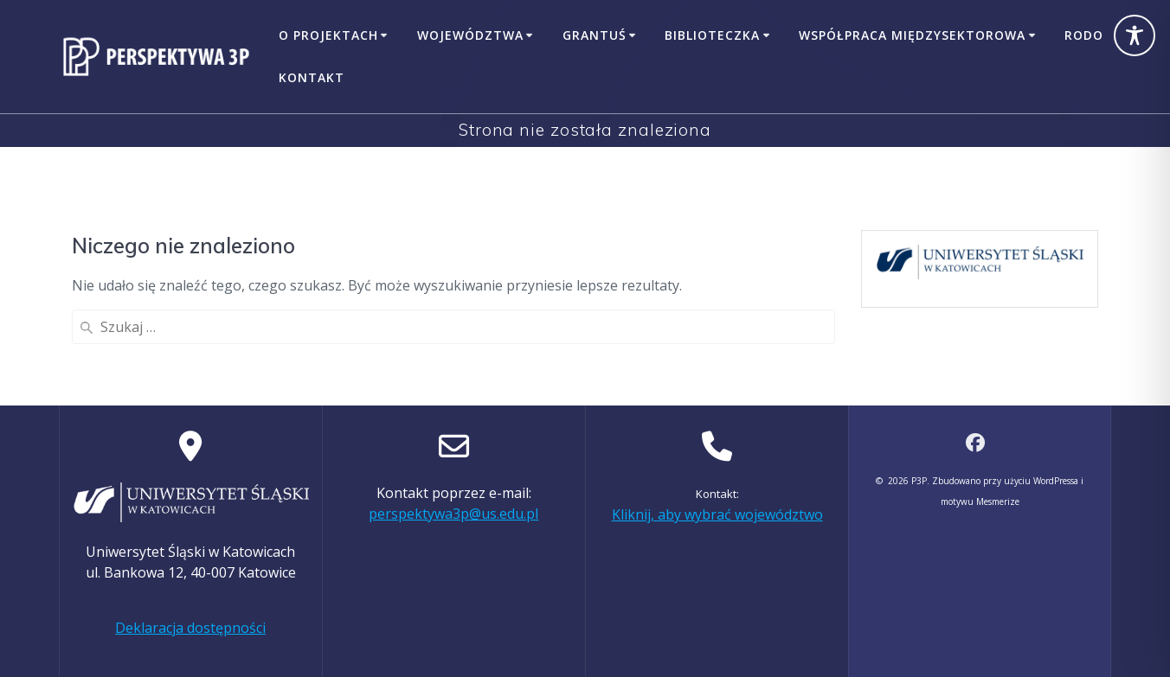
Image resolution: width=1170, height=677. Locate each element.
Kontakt (311, 77)
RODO (1083, 35)
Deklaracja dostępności (190, 627)
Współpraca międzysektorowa (912, 35)
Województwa (470, 35)
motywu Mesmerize (980, 501)
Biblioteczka (712, 35)
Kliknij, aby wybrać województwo (717, 514)
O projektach (328, 35)
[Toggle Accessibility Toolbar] (1134, 35)
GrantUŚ (594, 35)
